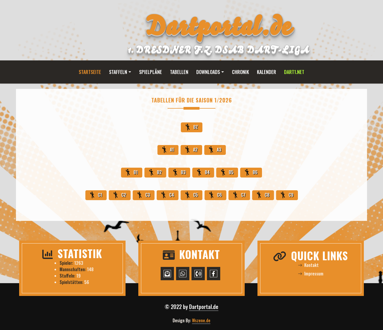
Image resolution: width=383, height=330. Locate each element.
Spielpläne (150, 71)
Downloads (208, 71)
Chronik (240, 71)
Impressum (310, 273)
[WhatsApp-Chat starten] (182, 273)
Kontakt (308, 265)
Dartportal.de (203, 307)
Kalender (266, 71)
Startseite (90, 71)
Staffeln (118, 71)
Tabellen (179, 71)
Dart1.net (294, 71)
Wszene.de (201, 320)
